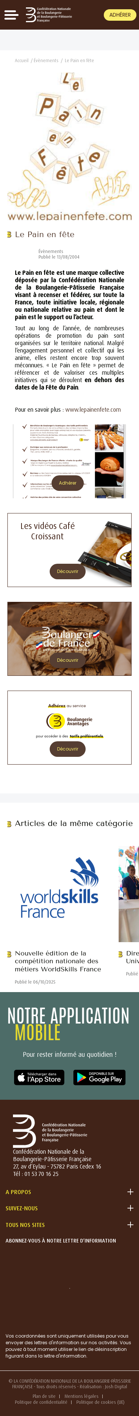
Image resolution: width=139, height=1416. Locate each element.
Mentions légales (81, 1396)
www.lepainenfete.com (93, 409)
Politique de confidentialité (41, 1402)
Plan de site (44, 1396)
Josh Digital (116, 1386)
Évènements (46, 60)
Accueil (22, 60)
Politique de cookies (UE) (100, 1402)
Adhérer (120, 14)
